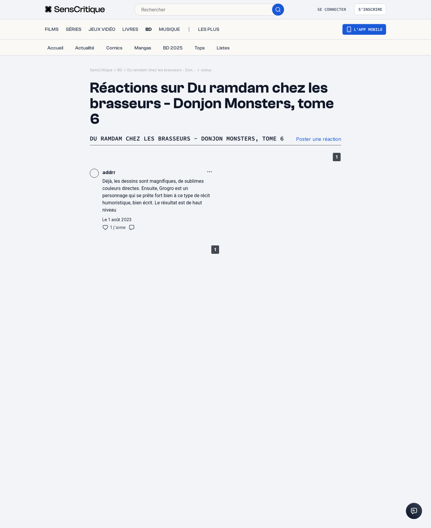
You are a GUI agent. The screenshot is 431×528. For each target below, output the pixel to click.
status (206, 70)
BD (119, 70)
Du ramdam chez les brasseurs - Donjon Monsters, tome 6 (161, 70)
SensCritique (101, 70)
